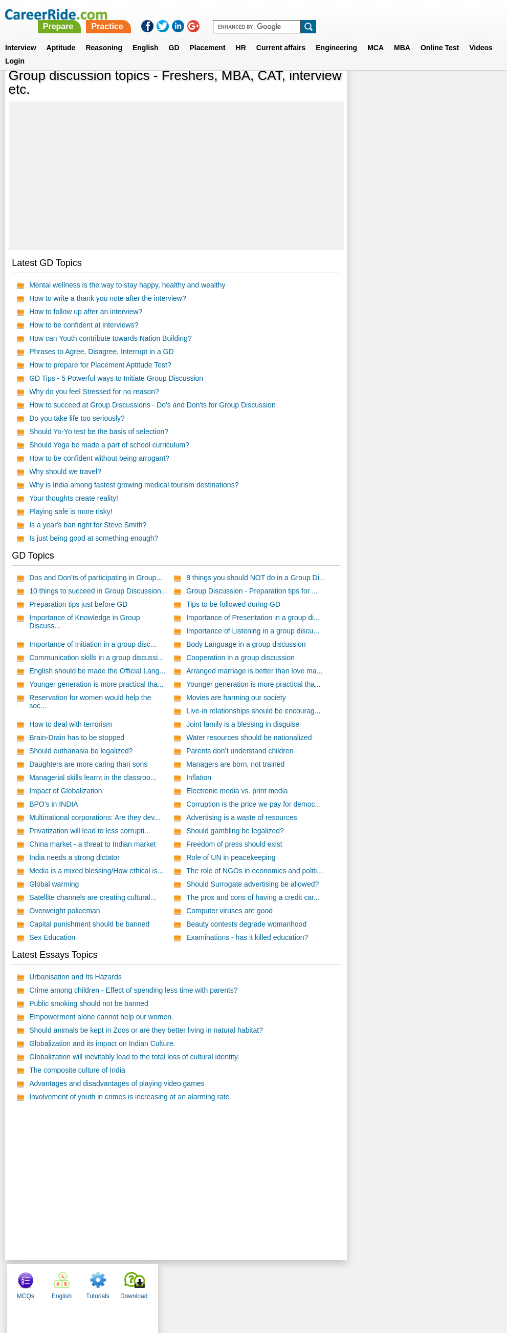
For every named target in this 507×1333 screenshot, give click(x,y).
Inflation (198, 777)
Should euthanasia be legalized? (81, 751)
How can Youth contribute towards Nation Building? (110, 338)
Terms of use (249, 1281)
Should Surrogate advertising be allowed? (252, 884)
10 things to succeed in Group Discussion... (98, 591)
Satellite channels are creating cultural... (92, 897)
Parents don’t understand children (239, 751)
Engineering (336, 35)
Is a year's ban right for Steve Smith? (87, 525)
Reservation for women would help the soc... (90, 701)
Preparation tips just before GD (78, 604)
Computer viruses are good (229, 911)
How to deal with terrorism (70, 724)
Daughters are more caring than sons (88, 764)
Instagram (366, 1281)
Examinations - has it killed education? (247, 937)
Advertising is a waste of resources (241, 817)
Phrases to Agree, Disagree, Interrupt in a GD (101, 351)
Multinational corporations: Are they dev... (94, 817)
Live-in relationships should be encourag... (253, 711)
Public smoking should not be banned (88, 1003)
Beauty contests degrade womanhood (246, 924)
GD (174, 35)
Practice (293, 14)
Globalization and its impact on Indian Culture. (102, 1043)
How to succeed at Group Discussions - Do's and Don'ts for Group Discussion (152, 405)
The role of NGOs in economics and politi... (254, 871)
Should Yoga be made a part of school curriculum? (109, 445)
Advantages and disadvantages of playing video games (116, 1083)
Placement (208, 35)
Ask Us (290, 1281)
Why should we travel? (65, 471)
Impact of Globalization (65, 791)
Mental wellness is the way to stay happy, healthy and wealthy (127, 285)
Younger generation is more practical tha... (96, 684)
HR (241, 35)
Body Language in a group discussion (246, 644)
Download (475, 92)
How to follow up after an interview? (85, 311)
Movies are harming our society (236, 697)
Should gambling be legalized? (235, 831)
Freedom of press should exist (234, 844)
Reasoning (103, 35)
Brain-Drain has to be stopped (76, 737)
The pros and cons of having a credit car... (253, 897)
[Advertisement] (176, 176)
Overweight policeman (64, 911)
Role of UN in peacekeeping (230, 857)
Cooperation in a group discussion (240, 657)
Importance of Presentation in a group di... (253, 617)
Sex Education (52, 937)
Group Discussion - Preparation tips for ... (252, 591)
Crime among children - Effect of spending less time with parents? (133, 990)
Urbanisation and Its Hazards (75, 977)
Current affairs (280, 35)
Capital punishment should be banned (89, 924)
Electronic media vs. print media (237, 791)
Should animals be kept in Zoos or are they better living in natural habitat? (146, 1030)
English (146, 35)
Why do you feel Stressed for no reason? (94, 391)
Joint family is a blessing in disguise (242, 724)
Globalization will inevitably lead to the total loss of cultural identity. (134, 1057)
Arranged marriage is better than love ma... (254, 671)
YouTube (326, 1281)
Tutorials (439, 92)
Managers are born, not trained (235, 764)
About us (160, 1281)
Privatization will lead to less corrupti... (89, 831)
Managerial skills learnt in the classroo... (92, 777)
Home (127, 1281)
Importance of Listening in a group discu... (252, 631)
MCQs (367, 92)
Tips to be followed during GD (233, 604)
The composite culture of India (77, 1070)
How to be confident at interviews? (83, 325)
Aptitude (61, 35)
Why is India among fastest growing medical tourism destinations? (133, 485)
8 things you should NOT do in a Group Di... (255, 577)
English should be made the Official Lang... (97, 671)
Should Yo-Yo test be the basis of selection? (98, 431)
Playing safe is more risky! (71, 511)
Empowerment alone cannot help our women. (101, 1017)
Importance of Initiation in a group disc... (92, 644)
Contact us (202, 1281)
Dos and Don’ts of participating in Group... (95, 577)
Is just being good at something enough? (93, 538)
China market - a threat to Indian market (92, 844)
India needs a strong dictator (74, 857)
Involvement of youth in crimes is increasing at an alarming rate (129, 1097)
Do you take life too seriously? (77, 418)
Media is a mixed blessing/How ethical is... (96, 871)
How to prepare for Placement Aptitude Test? (100, 365)
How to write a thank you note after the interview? (107, 298)
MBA (402, 35)
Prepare (244, 14)
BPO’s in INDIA (53, 804)
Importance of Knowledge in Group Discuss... (84, 621)
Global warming (54, 884)
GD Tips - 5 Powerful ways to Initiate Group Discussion (116, 378)
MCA (375, 35)
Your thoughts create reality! (73, 498)
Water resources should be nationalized (249, 737)
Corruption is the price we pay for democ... (253, 804)
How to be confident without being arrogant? (99, 458)
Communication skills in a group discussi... (96, 657)
